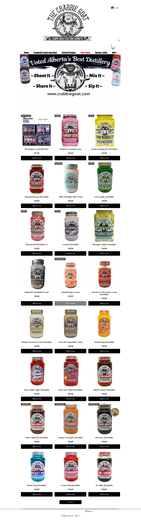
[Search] (119, 40)
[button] (113, 47)
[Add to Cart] (37, 158)
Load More (70, 502)
